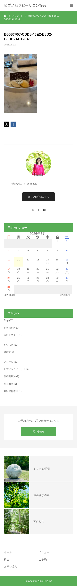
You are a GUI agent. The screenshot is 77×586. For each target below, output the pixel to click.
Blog (6, 320)
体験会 (7, 352)
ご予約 (42, 559)
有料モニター (11, 335)
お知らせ (8, 344)
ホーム (8, 552)
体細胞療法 (10, 376)
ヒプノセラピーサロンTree (25, 5)
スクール (8, 361)
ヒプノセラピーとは (14, 369)
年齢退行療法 (11, 391)
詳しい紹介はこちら (38, 196)
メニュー (43, 552)
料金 (6, 559)
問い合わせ (38, 431)
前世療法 (8, 383)
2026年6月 (64, 295)
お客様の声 (10, 328)
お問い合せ (11, 566)
